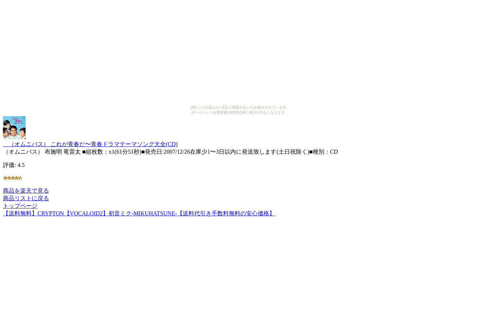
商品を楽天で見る (26, 191)
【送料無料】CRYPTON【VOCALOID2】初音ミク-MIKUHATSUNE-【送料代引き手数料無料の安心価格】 (139, 213)
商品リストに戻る (26, 198)
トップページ (20, 206)
